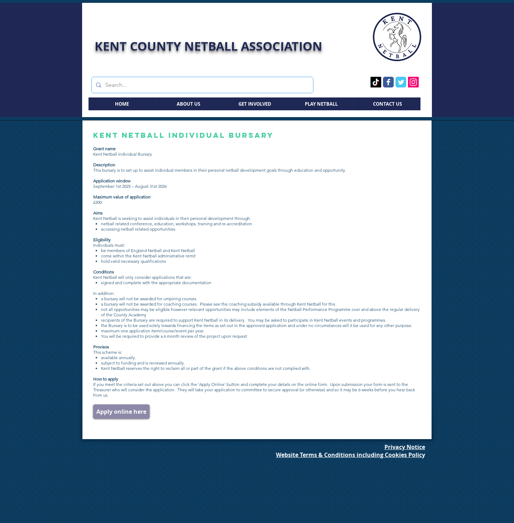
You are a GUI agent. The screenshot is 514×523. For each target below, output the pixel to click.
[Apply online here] (121, 411)
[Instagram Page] (413, 82)
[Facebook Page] (388, 82)
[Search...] (201, 85)
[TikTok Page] (376, 82)
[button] (188, 103)
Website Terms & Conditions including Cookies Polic (349, 455)
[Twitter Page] (400, 82)
